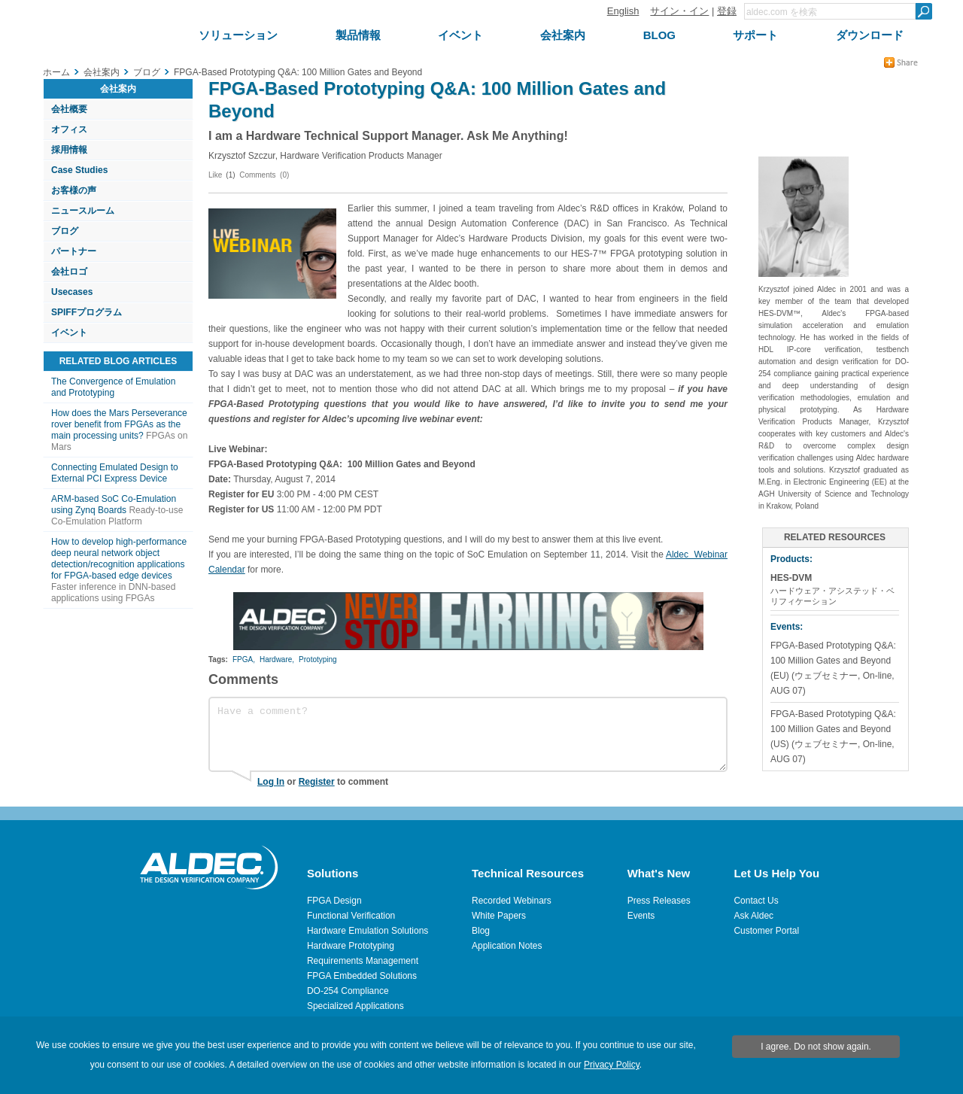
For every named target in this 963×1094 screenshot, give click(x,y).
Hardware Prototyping (350, 946)
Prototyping (318, 659)
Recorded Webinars (511, 900)
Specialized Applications (355, 1006)
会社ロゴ (69, 271)
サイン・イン (679, 11)
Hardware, (277, 659)
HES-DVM (791, 578)
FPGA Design (334, 900)
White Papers (499, 915)
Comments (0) (264, 175)
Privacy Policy (611, 1064)
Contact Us (756, 900)
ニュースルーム (82, 210)
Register (317, 781)
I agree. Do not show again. (816, 1046)
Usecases (72, 292)
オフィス (69, 129)
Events (641, 915)
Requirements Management (362, 961)
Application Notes (507, 946)
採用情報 (69, 149)
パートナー (73, 251)
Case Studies (79, 170)
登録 (727, 11)
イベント (69, 332)
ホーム (56, 72)
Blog (481, 930)
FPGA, (243, 659)
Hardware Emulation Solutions (367, 930)
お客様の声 (73, 190)
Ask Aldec (753, 915)
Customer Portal (766, 930)
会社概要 (69, 109)
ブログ (64, 231)
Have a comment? (468, 734)
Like (215, 175)
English (623, 11)
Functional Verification (351, 915)
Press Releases (659, 900)
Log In (270, 781)
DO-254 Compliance (348, 991)
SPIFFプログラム (86, 312)
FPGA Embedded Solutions (362, 976)
